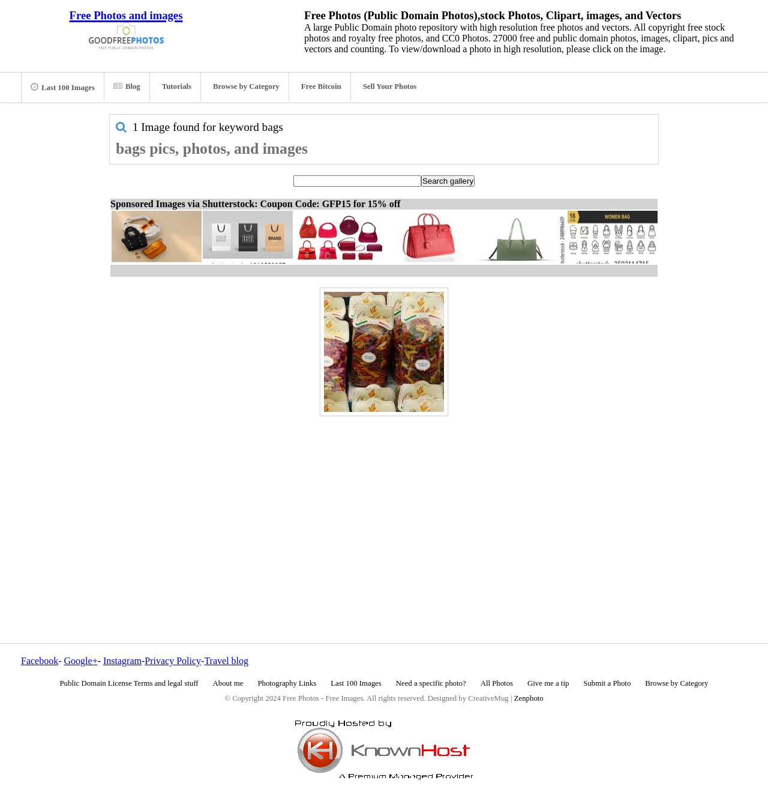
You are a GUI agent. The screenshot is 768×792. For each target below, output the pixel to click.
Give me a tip (548, 683)
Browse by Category (246, 86)
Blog (126, 86)
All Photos (497, 683)
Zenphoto (529, 698)
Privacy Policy (173, 661)
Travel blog (226, 661)
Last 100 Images (63, 87)
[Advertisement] (384, 504)
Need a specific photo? (431, 683)
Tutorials (176, 86)
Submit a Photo (607, 683)
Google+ (81, 661)
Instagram (122, 661)
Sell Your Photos (390, 86)
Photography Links (286, 683)
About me (228, 683)
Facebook (39, 661)
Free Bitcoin (321, 86)
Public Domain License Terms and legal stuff (129, 683)
